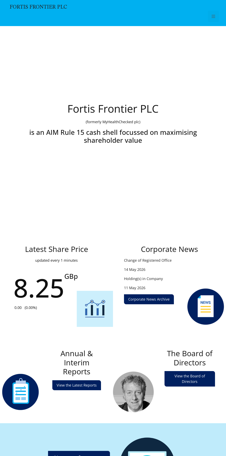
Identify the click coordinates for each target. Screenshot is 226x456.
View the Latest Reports (77, 385)
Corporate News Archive (149, 299)
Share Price (56, 280)
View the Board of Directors (189, 379)
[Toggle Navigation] (213, 16)
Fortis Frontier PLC (38, 7)
